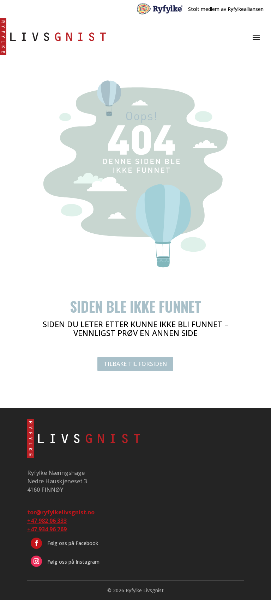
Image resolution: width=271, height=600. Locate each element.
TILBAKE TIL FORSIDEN (135, 364)
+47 (47, 529)
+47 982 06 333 (47, 521)
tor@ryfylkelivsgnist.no (61, 512)
